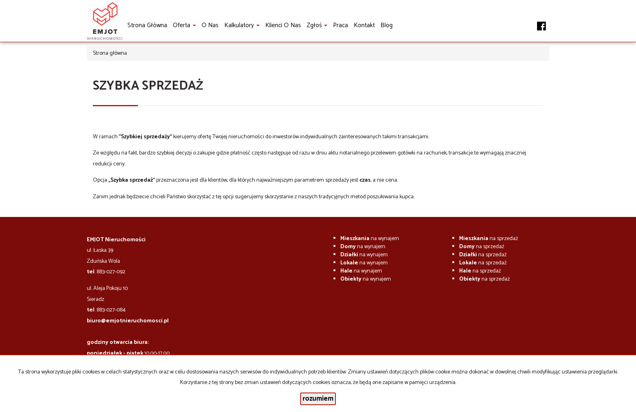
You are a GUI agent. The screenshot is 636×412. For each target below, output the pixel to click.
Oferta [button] (184, 25)
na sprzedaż (488, 238)
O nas (210, 25)
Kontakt (364, 25)
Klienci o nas (283, 25)
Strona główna (147, 25)
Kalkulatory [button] (242, 25)
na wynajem (369, 238)
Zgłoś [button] (317, 25)
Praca (340, 25)
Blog (386, 25)
